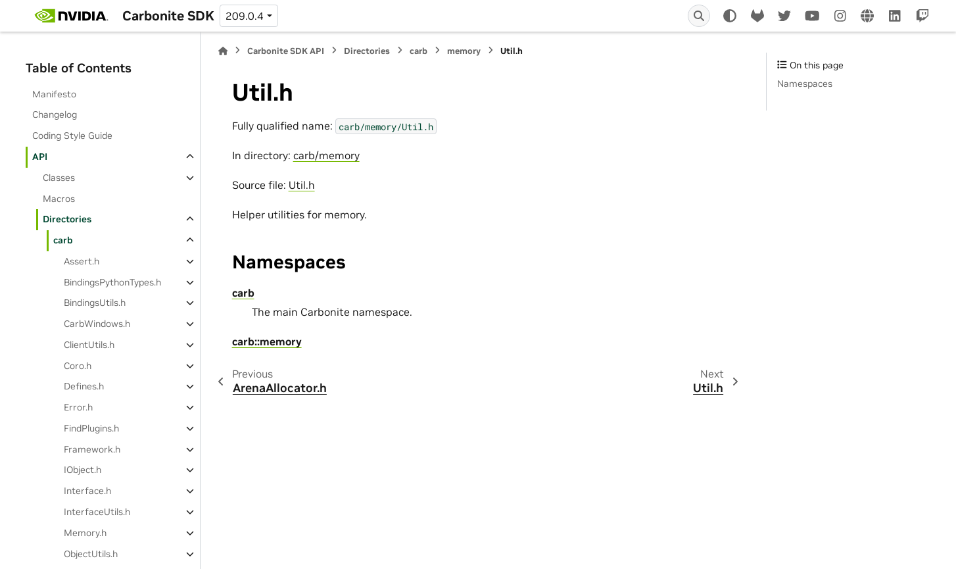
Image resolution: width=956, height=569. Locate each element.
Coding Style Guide (72, 135)
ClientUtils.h (89, 345)
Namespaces (804, 83)
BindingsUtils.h (95, 303)
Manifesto (54, 94)
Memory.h (85, 533)
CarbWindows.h (97, 324)
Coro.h (77, 366)
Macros (59, 199)
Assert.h (81, 261)
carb (63, 240)
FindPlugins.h (91, 428)
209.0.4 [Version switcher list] (245, 15)
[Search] (699, 16)
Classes (59, 178)
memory (464, 51)
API (39, 156)
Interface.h (87, 491)
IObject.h (82, 470)
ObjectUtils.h (91, 554)
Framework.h (92, 449)
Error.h (78, 407)
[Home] (222, 51)
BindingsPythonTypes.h (112, 282)
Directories (67, 219)
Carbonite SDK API (285, 51)
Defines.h (84, 386)
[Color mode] (730, 16)
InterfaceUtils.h (97, 512)
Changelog (54, 114)
